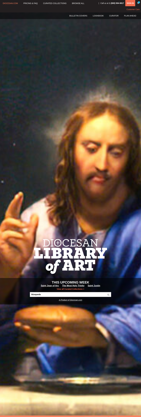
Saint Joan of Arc (50, 285)
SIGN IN (130, 3)
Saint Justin (94, 285)
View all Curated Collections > (70, 289)
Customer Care (133, 9)
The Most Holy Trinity (73, 285)
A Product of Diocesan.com (70, 300)
